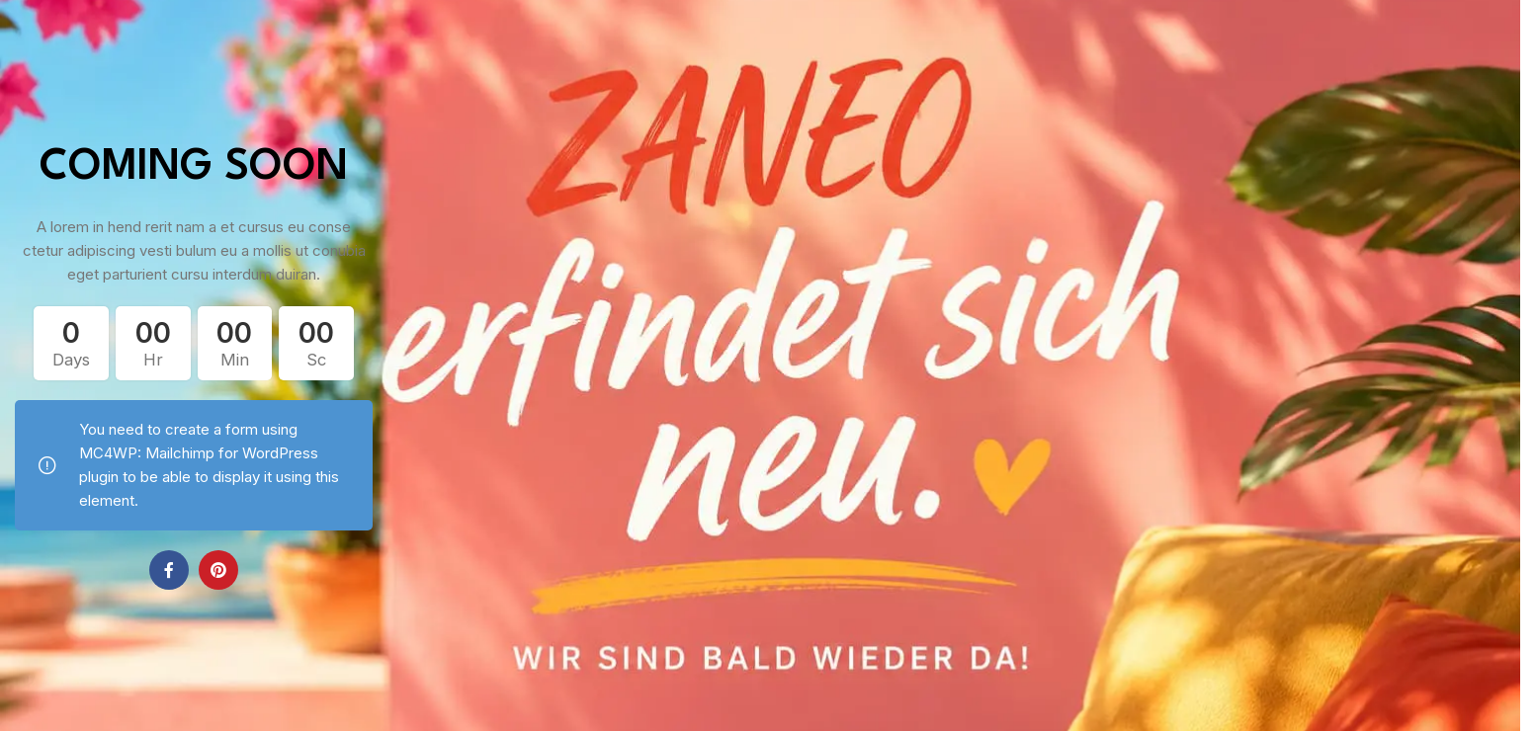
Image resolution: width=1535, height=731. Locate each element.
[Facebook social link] (169, 570)
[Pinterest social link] (218, 570)
